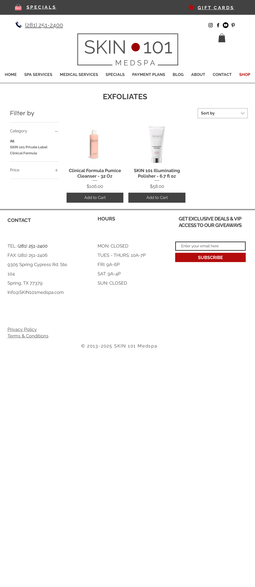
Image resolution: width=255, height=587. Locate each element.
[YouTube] (225, 25)
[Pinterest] (233, 25)
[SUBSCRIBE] (210, 257)
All (12, 140)
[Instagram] (210, 25)
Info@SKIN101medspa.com (36, 292)
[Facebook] (218, 25)
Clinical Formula (23, 152)
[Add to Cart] (95, 198)
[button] (221, 38)
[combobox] (223, 113)
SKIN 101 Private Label (28, 146)
